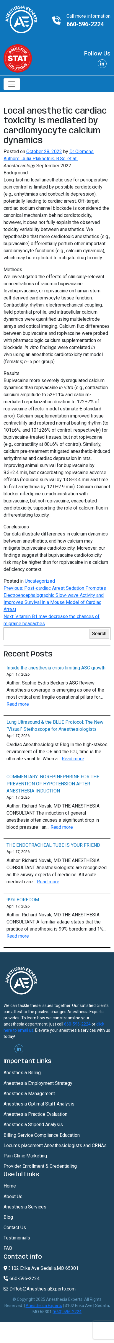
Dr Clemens (81, 151)
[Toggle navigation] (12, 84)
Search (99, 633)
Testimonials (17, 1238)
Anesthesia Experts (44, 1305)
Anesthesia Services (25, 1207)
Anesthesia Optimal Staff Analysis (39, 1104)
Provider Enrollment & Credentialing (40, 1166)
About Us (13, 1196)
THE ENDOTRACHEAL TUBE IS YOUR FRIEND (53, 845)
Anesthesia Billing (22, 1072)
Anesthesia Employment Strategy (38, 1083)
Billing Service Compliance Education (42, 1135)
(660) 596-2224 (67, 1311)
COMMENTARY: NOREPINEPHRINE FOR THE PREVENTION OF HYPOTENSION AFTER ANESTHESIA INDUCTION (52, 784)
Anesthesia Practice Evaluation (35, 1114)
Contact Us (15, 1227)
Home (10, 1186)
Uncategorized (40, 581)
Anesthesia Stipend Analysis (33, 1124)
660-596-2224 (85, 24)
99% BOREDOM (22, 900)
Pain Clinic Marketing (25, 1156)
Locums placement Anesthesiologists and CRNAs (55, 1145)
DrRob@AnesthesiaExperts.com (40, 1289)
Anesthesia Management (29, 1093)
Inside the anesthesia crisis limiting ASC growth (55, 668)
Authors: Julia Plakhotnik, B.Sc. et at (41, 158)
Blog (8, 1217)
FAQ (8, 1248)
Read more (17, 704)
